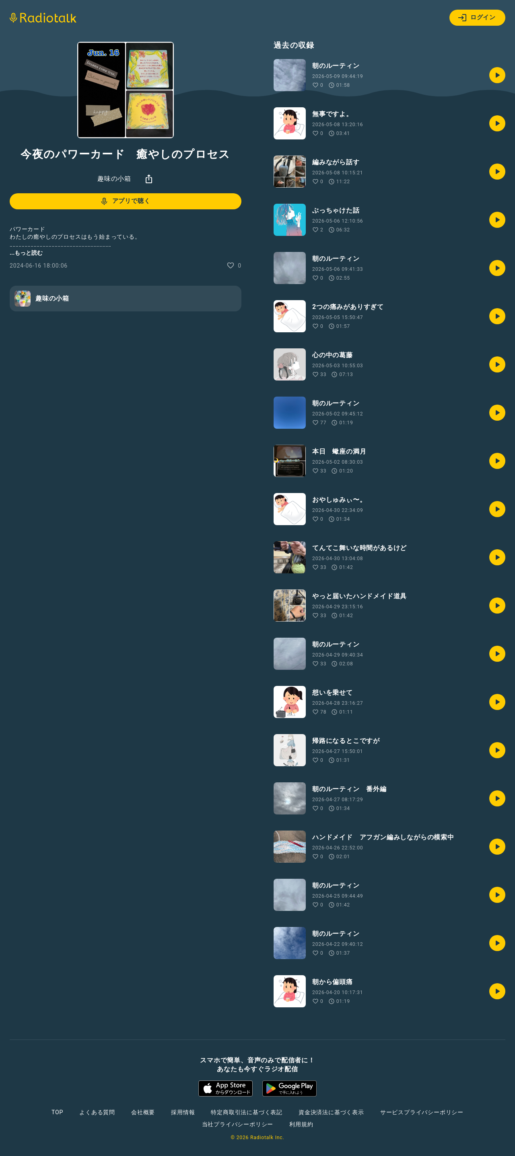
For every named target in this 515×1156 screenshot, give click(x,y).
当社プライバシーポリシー (238, 1124)
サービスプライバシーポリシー (422, 1112)
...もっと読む (26, 253)
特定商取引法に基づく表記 (246, 1112)
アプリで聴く (124, 201)
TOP (57, 1112)
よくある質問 (97, 1112)
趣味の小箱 (114, 178)
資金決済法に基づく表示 (331, 1112)
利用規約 (301, 1124)
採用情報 (183, 1112)
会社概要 (143, 1112)
